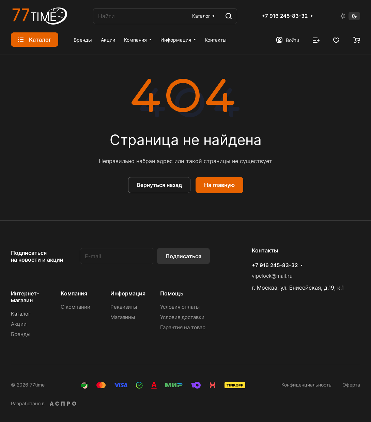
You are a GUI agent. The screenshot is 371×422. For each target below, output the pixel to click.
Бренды (20, 334)
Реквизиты (123, 307)
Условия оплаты (180, 307)
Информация (127, 293)
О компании (75, 307)
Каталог (21, 313)
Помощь (171, 293)
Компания (74, 293)
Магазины (122, 317)
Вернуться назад (159, 184)
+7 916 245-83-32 (285, 16)
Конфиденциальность (306, 385)
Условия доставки (182, 317)
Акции (19, 324)
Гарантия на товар (182, 327)
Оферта (351, 385)
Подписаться (183, 256)
